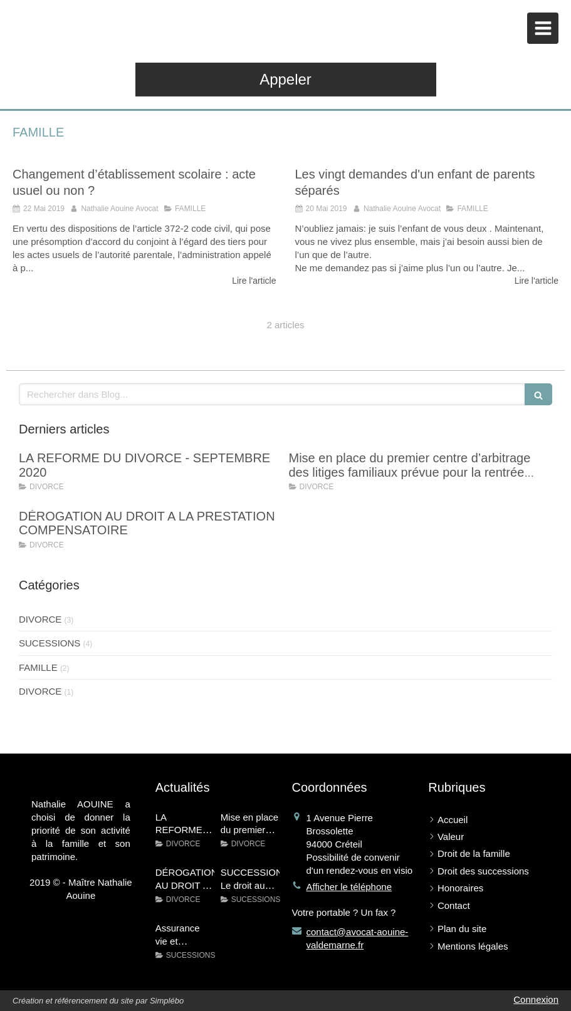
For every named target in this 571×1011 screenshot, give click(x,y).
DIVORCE (40, 619)
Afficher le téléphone (349, 886)
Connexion (535, 999)
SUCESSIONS (49, 643)
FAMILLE (38, 667)
